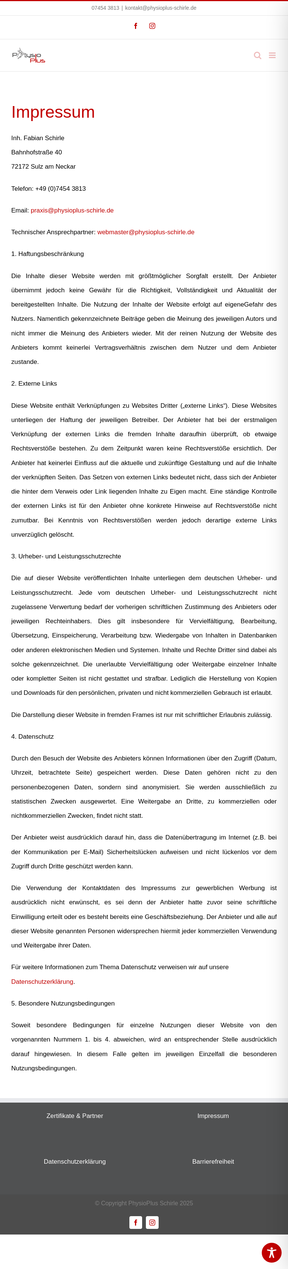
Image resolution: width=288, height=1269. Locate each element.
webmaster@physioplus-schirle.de (146, 232)
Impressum (213, 1115)
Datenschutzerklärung (42, 981)
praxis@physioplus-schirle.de (72, 210)
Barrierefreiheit (213, 1161)
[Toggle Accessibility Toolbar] (271, 1252)
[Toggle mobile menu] (273, 55)
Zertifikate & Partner (74, 1115)
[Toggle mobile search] (257, 55)
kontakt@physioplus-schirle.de (160, 8)
